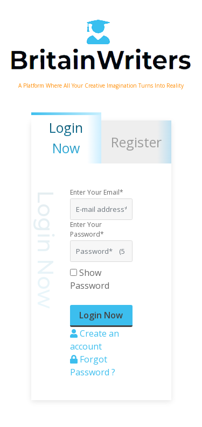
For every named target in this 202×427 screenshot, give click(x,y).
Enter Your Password (87, 229)
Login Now (101, 315)
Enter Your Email (96, 192)
